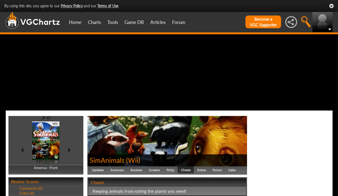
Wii (133, 160)
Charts (94, 22)
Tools (112, 22)
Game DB (134, 22)
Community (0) (30, 188)
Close (331, 6)
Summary (117, 170)
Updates (98, 170)
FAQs (170, 170)
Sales (232, 170)
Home (75, 22)
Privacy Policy (72, 6)
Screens (154, 170)
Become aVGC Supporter (263, 22)
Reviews (136, 170)
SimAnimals (107, 160)
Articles (158, 22)
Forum (178, 22)
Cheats (186, 170)
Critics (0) (26, 193)
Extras (201, 170)
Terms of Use (107, 6)
